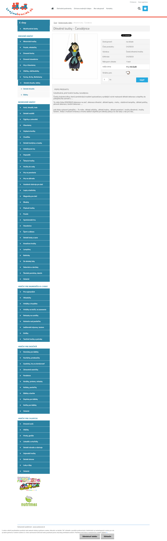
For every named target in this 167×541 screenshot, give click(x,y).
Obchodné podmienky (64, 8)
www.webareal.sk (39, 527)
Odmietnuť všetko (89, 536)
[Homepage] (52, 8)
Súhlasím (107, 536)
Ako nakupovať (99, 8)
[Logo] (33, 8)
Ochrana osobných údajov (82, 8)
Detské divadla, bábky (65, 23)
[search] (139, 8)
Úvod (55, 23)
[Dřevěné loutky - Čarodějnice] (74, 34)
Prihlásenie (133, 2)
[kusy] (105, 79)
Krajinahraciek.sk (23, 477)
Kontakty (109, 8)
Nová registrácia (143, 2)
